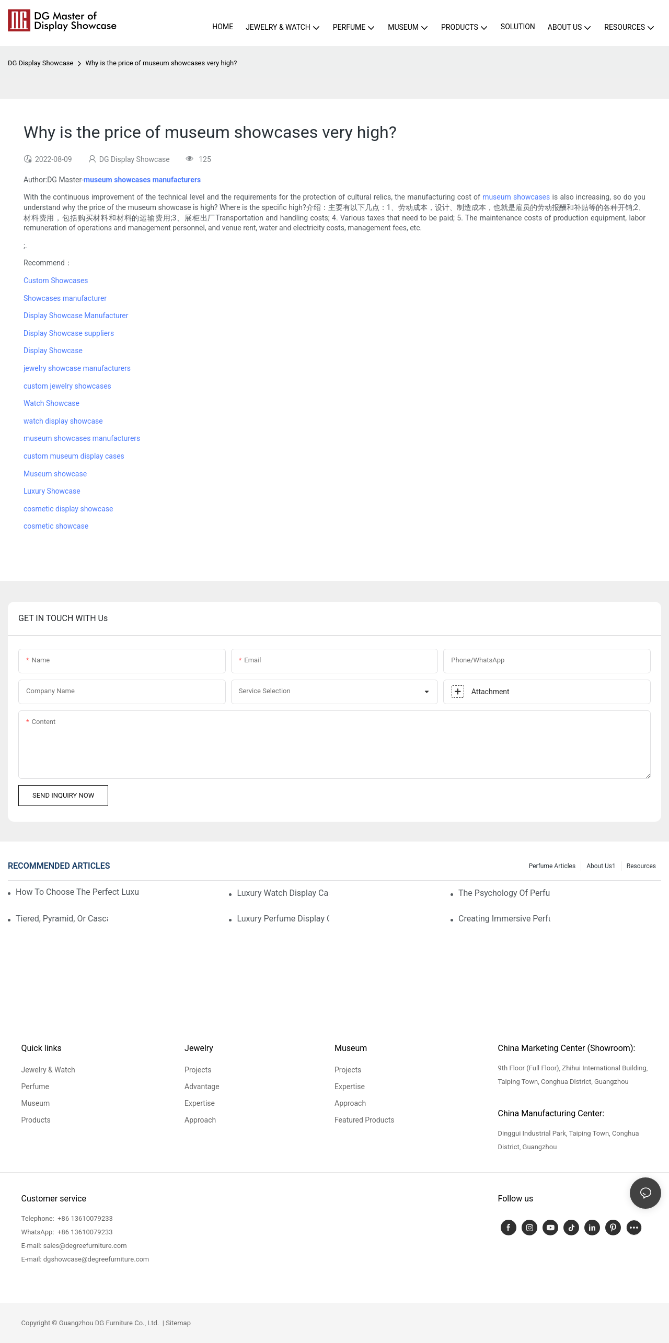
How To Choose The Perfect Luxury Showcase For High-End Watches (77, 892)
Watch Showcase (51, 403)
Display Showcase (53, 350)
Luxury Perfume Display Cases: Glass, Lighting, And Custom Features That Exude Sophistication (283, 919)
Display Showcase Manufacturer (76, 315)
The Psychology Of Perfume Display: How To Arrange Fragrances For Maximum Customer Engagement (504, 893)
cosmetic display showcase (68, 509)
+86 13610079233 (84, 1218)
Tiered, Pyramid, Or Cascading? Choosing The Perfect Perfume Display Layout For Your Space (62, 919)
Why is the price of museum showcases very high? (161, 63)
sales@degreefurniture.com (85, 1245)
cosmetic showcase (56, 526)
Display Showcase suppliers (69, 333)
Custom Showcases (56, 280)
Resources (641, 866)
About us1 (601, 866)
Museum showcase (55, 474)
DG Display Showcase (40, 63)
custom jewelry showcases (67, 386)
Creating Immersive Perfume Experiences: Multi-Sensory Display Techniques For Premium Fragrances (504, 919)
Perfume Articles (552, 866)
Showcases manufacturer (65, 298)
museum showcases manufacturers (82, 438)
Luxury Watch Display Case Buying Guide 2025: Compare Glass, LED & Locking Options (283, 893)
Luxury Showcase (52, 491)
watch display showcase (63, 421)
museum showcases (516, 197)
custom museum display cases (74, 456)
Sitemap (177, 1323)
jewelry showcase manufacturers (77, 368)
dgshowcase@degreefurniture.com (96, 1259)
